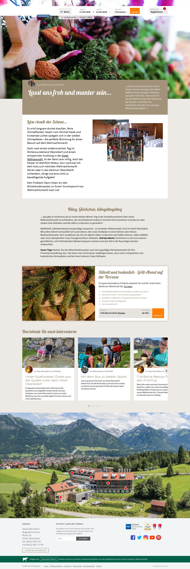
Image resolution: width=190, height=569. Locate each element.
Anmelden (83, 539)
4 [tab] (96, 406)
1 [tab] (89, 406)
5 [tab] (98, 406)
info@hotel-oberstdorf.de (35, 550)
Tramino (164, 566)
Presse (46, 566)
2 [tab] (91, 406)
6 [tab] (101, 406)
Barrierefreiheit (89, 566)
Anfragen (158, 315)
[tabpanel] (48, 369)
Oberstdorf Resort (49, 559)
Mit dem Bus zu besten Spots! (104, 376)
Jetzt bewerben (43, 16)
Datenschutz (77, 566)
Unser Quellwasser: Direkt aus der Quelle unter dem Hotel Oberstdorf (48, 380)
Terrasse (128, 286)
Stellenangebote (56, 566)
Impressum (67, 566)
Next (166, 371)
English (99, 566)
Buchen (134, 12)
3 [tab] (94, 406)
